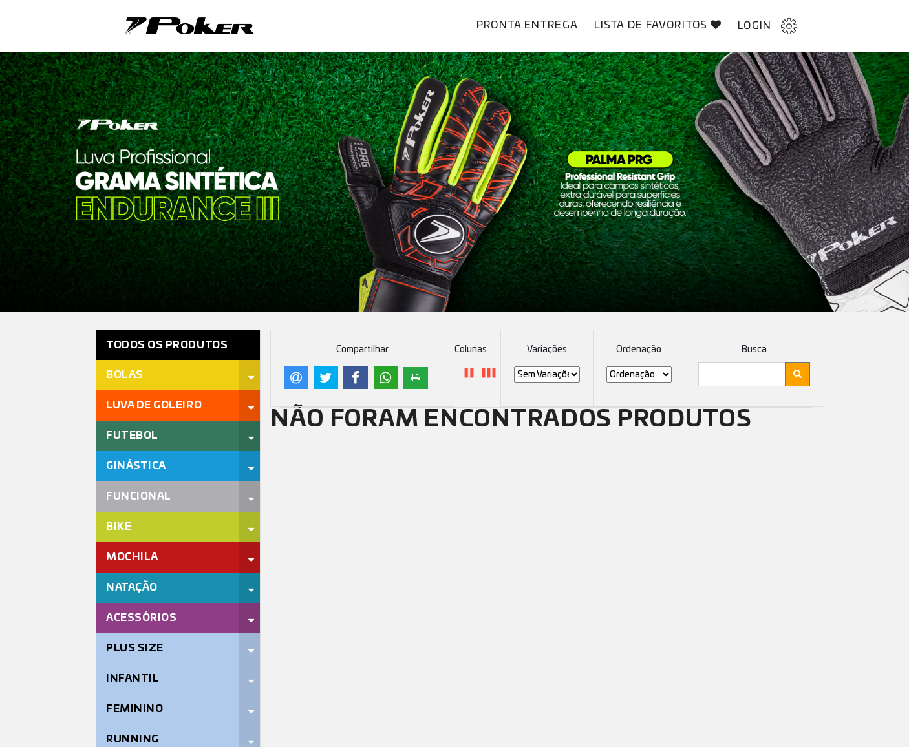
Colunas (470, 349)
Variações (547, 349)
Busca (754, 349)
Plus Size (135, 648)
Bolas (125, 375)
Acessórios (141, 618)
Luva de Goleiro (154, 405)
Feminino (134, 709)
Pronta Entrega (527, 25)
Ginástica (136, 466)
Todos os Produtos (167, 345)
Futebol (132, 435)
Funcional (138, 496)
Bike (118, 526)
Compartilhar (362, 349)
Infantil (132, 678)
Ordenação (638, 349)
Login (767, 26)
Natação (132, 587)
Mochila (132, 557)
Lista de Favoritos (658, 24)
